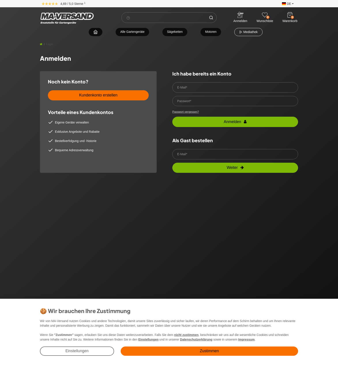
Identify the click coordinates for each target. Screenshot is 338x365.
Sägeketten (175, 31)
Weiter (235, 167)
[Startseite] (41, 44)
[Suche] (211, 18)
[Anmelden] (240, 18)
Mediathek (248, 32)
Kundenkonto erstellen (98, 95)
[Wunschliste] (265, 15)
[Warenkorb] (290, 15)
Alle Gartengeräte (132, 31)
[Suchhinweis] (128, 18)
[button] (286, 3)
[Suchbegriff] (164, 18)
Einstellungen (76, 351)
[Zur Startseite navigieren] (95, 32)
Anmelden (235, 122)
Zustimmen (209, 351)
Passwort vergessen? (185, 111)
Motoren (210, 31)
